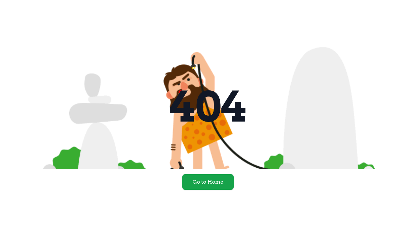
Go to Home (208, 182)
